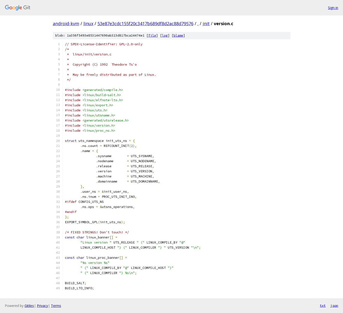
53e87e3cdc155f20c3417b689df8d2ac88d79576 (145, 23)
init (206, 23)
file (152, 35)
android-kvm (66, 23)
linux (88, 23)
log (165, 35)
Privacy (42, 305)
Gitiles (29, 305)
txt (323, 305)
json (334, 305)
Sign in (333, 7)
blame (178, 35)
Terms (56, 305)
